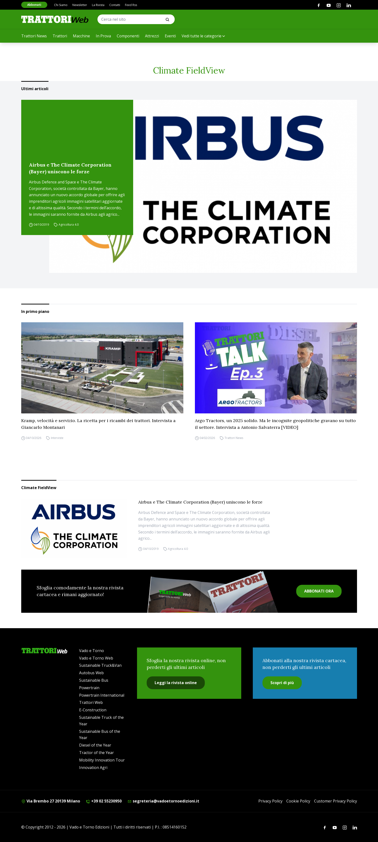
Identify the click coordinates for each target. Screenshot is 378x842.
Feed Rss (131, 5)
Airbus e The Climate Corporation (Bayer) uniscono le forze (70, 168)
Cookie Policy (298, 801)
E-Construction (92, 710)
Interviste (57, 438)
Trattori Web (91, 702)
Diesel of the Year (95, 745)
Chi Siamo (61, 5)
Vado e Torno (91, 650)
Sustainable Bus (93, 680)
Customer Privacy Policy (335, 801)
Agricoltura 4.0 (69, 225)
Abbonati (34, 5)
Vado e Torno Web (96, 658)
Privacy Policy (270, 801)
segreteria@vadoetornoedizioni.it (163, 801)
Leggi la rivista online (176, 682)
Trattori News (34, 36)
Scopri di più (282, 682)
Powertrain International (101, 695)
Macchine (81, 36)
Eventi (170, 36)
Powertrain (89, 687)
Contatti (114, 5)
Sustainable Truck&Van (100, 665)
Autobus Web (91, 672)
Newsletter (79, 5)
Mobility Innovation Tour (102, 760)
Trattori (60, 36)
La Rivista (98, 5)
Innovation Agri (93, 767)
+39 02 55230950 (104, 801)
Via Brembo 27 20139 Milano (50, 801)
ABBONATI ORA (319, 591)
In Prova (103, 36)
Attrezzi (152, 36)
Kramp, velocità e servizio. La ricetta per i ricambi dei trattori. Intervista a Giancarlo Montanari (98, 424)
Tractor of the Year (96, 752)
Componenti (128, 36)
